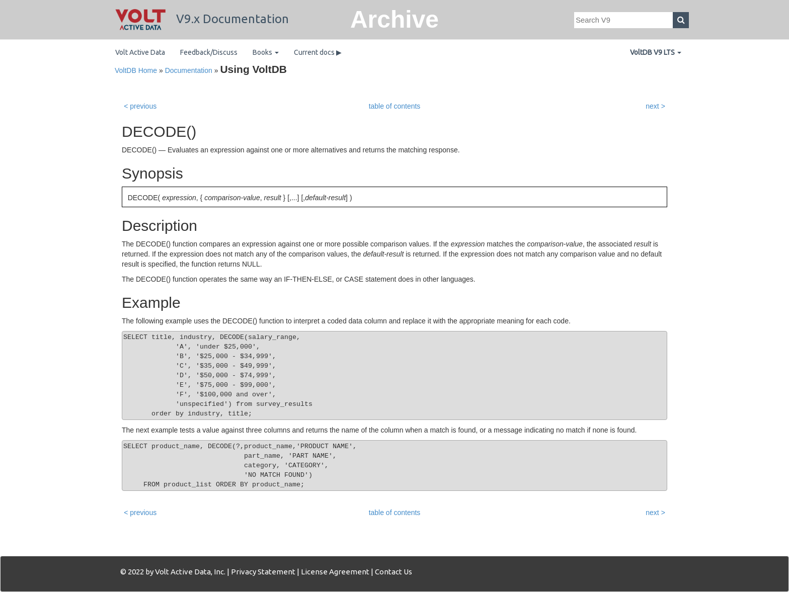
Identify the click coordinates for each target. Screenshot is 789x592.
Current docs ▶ (318, 52)
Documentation (188, 70)
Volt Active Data (140, 52)
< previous (140, 106)
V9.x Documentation (202, 19)
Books (266, 52)
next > (655, 106)
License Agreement (335, 571)
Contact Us (393, 571)
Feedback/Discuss (209, 52)
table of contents (395, 106)
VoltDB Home (136, 70)
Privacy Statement (263, 571)
